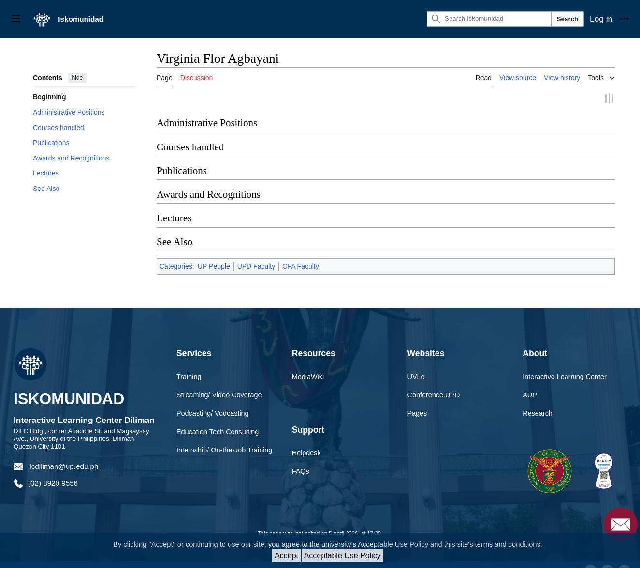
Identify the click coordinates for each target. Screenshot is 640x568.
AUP (530, 383)
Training (188, 364)
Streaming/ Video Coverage (219, 383)
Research (538, 401)
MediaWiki (308, 364)
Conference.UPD (433, 383)
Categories (176, 254)
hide (77, 77)
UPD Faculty (256, 254)
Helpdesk (306, 441)
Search (567, 19)
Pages (417, 401)
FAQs (300, 459)
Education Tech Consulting (217, 419)
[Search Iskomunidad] (489, 19)
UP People (214, 254)
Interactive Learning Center (565, 364)
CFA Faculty (300, 254)
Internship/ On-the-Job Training (224, 438)
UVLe (416, 364)
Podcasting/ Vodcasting (212, 401)
